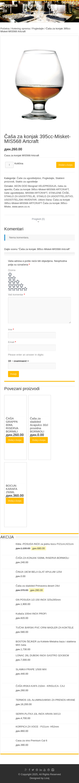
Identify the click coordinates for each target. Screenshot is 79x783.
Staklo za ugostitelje (26, 181)
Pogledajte (38, 28)
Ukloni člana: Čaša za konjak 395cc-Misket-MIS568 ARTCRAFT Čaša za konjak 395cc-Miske (37, 203)
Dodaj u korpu (14, 440)
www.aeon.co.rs (21, 206)
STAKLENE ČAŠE (59, 192)
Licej (46, 778)
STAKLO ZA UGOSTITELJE (19, 196)
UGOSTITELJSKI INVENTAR (20, 199)
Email (12, 342)
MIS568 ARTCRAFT (36, 192)
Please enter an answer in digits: (26, 354)
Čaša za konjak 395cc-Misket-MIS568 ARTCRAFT (41, 189)
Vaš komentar (16, 294)
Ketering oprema (21, 28)
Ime (11, 329)
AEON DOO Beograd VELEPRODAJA (35, 186)
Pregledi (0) (38, 219)
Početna (5, 28)
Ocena (11, 270)
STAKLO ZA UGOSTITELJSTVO (55, 196)
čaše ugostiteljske (14, 192)
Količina (19, 163)
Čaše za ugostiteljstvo (29, 178)
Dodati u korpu (65, 165)
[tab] (38, 219)
